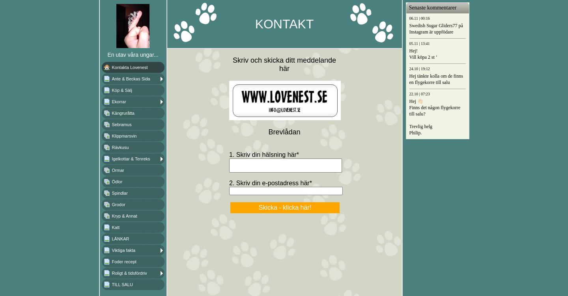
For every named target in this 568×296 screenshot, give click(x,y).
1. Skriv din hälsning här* (264, 154)
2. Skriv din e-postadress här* (270, 185)
